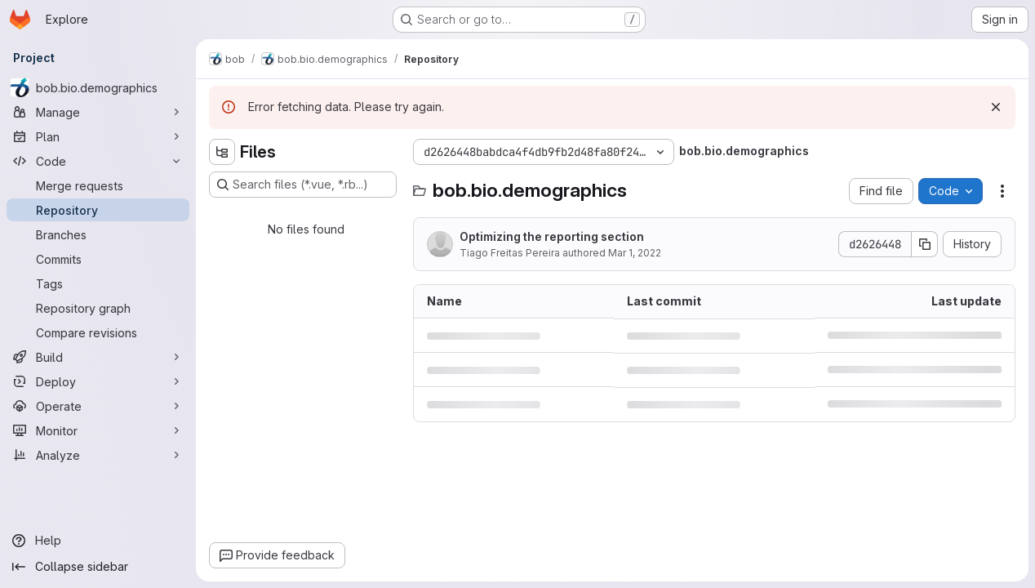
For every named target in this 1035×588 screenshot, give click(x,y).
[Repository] (98, 209)
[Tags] (98, 283)
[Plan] (98, 136)
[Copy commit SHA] (925, 244)
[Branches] (98, 234)
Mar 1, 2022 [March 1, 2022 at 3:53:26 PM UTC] (634, 253)
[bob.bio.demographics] (98, 87)
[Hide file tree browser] (222, 152)
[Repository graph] (98, 307)
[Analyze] (98, 454)
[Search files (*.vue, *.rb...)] (303, 185)
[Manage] (98, 111)
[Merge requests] (98, 185)
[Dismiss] (996, 107)
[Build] (98, 356)
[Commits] (98, 258)
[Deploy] (98, 381)
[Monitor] (98, 430)
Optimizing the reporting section (552, 236)
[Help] (98, 540)
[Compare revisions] (98, 332)
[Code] (98, 160)
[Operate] (98, 405)
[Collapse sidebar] (98, 566)
